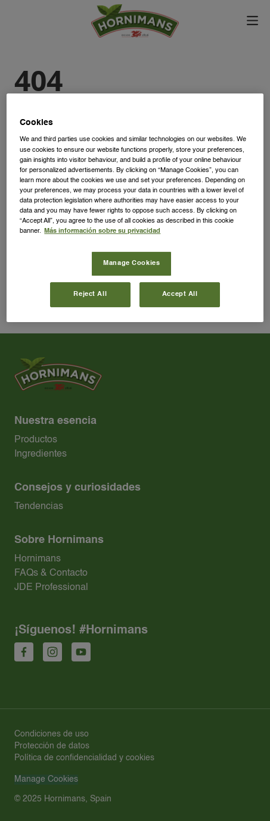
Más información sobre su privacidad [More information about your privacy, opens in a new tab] (102, 231)
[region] (135, 207)
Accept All (180, 294)
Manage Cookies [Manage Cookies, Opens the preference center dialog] (131, 263)
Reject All (90, 294)
